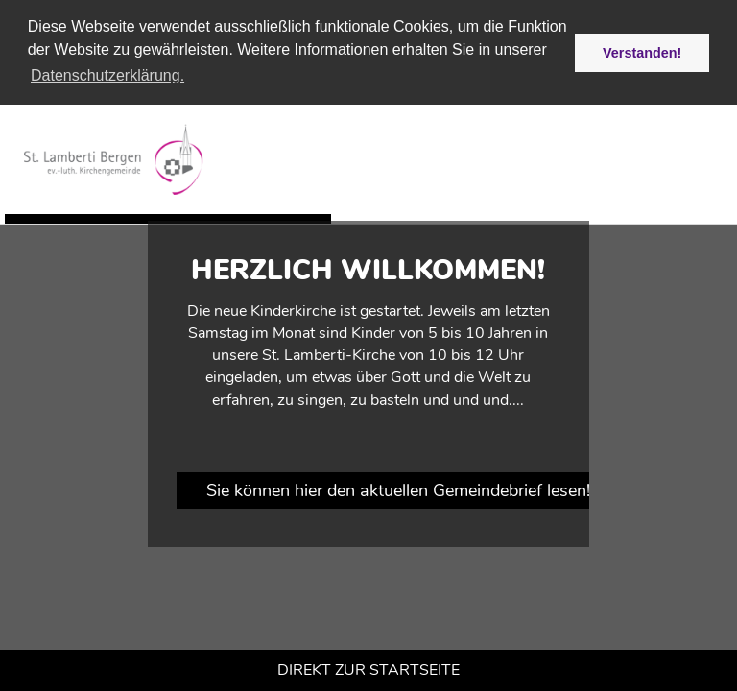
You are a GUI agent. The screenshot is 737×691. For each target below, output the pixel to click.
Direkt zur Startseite (368, 669)
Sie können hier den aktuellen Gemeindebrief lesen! (398, 490)
